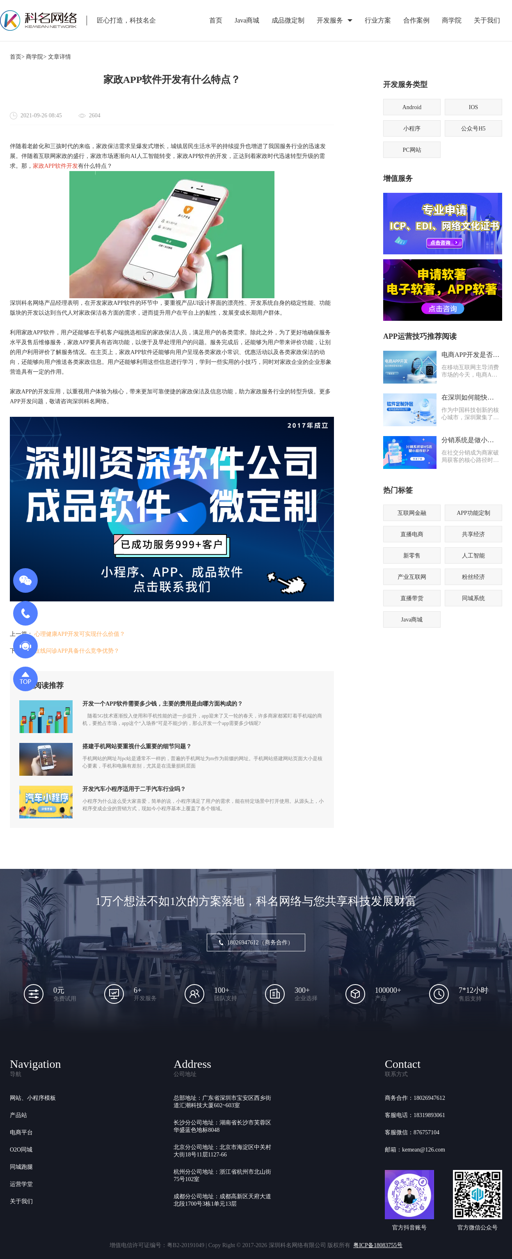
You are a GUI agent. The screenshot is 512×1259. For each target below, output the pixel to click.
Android (412, 107)
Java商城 (247, 20)
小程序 (412, 129)
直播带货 (411, 598)
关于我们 (487, 20)
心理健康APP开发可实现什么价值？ (80, 634)
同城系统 (473, 598)
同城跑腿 (21, 1167)
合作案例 (416, 20)
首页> (17, 57)
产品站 (18, 1115)
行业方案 (378, 20)
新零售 (412, 556)
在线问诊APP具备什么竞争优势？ (77, 651)
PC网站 (411, 150)
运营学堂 (21, 1184)
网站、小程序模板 (33, 1098)
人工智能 (473, 556)
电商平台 (21, 1132)
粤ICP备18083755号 (377, 1245)
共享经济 (473, 534)
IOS (473, 107)
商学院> (36, 57)
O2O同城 (21, 1150)
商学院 (452, 20)
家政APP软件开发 (55, 166)
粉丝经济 (473, 577)
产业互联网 (412, 577)
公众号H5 (473, 129)
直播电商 (411, 534)
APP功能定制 (473, 513)
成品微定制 (288, 20)
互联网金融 (412, 513)
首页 (215, 20)
